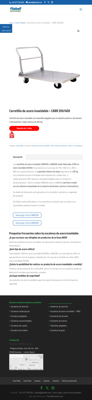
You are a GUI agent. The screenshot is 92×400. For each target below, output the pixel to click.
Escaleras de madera (19, 330)
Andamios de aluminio (59, 306)
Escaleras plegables (19, 316)
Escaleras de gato (57, 330)
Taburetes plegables (58, 325)
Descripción (17, 157)
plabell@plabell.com (43, 392)
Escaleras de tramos (58, 320)
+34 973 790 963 (17, 2)
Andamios (46, 381)
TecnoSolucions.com (55, 396)
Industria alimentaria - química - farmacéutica (68, 146)
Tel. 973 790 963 (26, 392)
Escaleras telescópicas (20, 311)
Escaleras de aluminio (20, 306)
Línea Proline (27, 381)
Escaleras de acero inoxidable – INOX (65, 311)
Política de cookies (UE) (69, 381)
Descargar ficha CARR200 (27, 215)
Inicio (11, 23)
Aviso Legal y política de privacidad (66, 392)
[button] (78, 31)
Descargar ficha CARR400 (27, 222)
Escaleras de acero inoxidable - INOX (43, 146)
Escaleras (37, 381)
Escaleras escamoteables (21, 320)
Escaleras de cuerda (19, 325)
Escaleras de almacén (59, 316)
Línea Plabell (20, 23)
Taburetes (56, 381)
